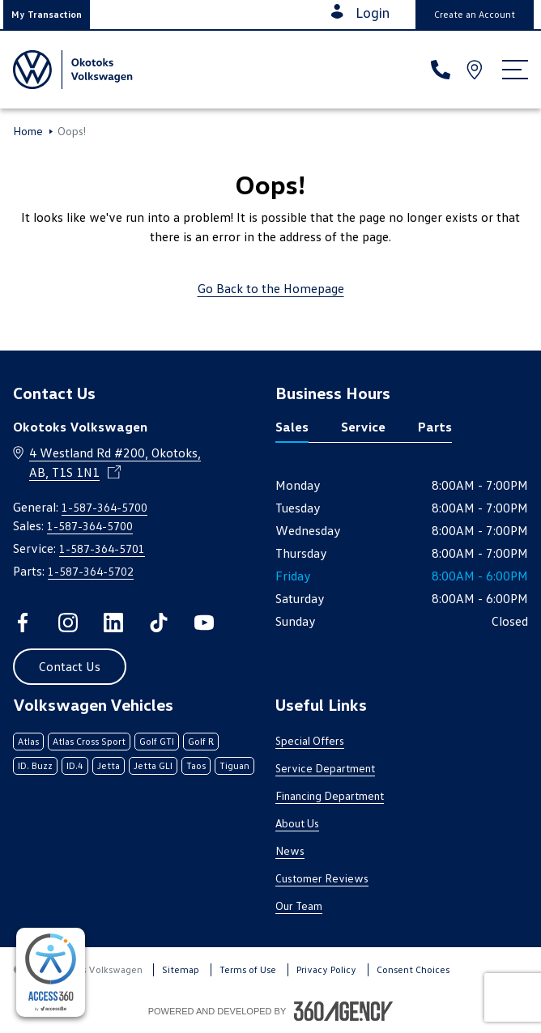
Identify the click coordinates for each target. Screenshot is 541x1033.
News (290, 850)
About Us (297, 823)
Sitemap (180, 969)
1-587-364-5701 (102, 548)
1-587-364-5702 (91, 571)
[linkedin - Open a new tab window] (113, 622)
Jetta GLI (153, 765)
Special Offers (309, 740)
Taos (196, 765)
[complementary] (50, 972)
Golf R (201, 741)
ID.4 (74, 765)
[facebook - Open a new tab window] (22, 622)
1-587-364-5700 (104, 507)
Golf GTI (156, 741)
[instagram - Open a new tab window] (68, 622)
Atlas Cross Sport (89, 741)
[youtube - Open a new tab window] (204, 622)
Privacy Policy (326, 969)
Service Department (325, 768)
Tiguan (234, 765)
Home (28, 131)
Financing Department (329, 795)
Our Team (298, 905)
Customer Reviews (321, 878)
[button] (46, 14)
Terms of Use (247, 969)
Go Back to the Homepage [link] (271, 288)
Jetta (108, 765)
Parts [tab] (435, 427)
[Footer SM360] (343, 1011)
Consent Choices (413, 969)
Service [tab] (363, 427)
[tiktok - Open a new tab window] (158, 622)
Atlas (28, 741)
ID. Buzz (35, 765)
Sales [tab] (292, 427)
